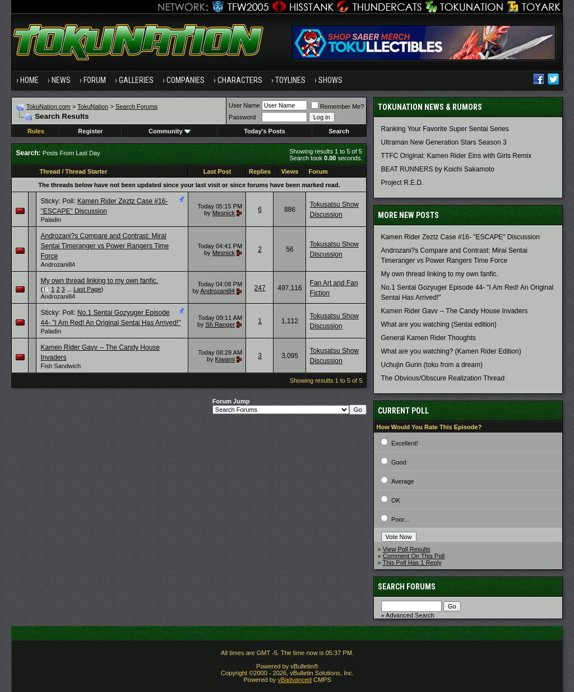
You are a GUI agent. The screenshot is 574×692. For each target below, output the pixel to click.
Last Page (87, 289)
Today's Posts (264, 131)
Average (402, 481)
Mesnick (223, 213)
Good (398, 462)
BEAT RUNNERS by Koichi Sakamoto (437, 169)
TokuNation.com (48, 106)
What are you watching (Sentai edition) (439, 324)
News (61, 80)
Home (29, 80)
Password (242, 117)
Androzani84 (57, 264)
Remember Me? (337, 106)
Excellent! (404, 443)
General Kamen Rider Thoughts (428, 338)
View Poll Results (406, 549)
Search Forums (136, 106)
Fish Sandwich (60, 366)
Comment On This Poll (414, 555)
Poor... (400, 519)
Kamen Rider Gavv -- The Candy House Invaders (454, 311)
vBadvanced (294, 679)
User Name (244, 105)
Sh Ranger (220, 324)
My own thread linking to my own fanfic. (99, 281)
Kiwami (225, 359)
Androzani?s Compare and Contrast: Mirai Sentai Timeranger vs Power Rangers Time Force (104, 246)
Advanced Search (410, 615)
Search (338, 131)
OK (395, 500)
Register (90, 131)
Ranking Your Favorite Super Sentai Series (445, 129)
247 (260, 288)
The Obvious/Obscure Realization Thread (443, 378)
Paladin (50, 219)
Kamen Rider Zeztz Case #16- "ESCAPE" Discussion (460, 237)
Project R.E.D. (402, 183)
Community (170, 131)
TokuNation (92, 106)
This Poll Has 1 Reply (412, 562)
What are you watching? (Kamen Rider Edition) (451, 351)
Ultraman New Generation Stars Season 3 (444, 142)
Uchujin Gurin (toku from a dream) (432, 365)
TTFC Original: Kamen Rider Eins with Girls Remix (456, 156)
